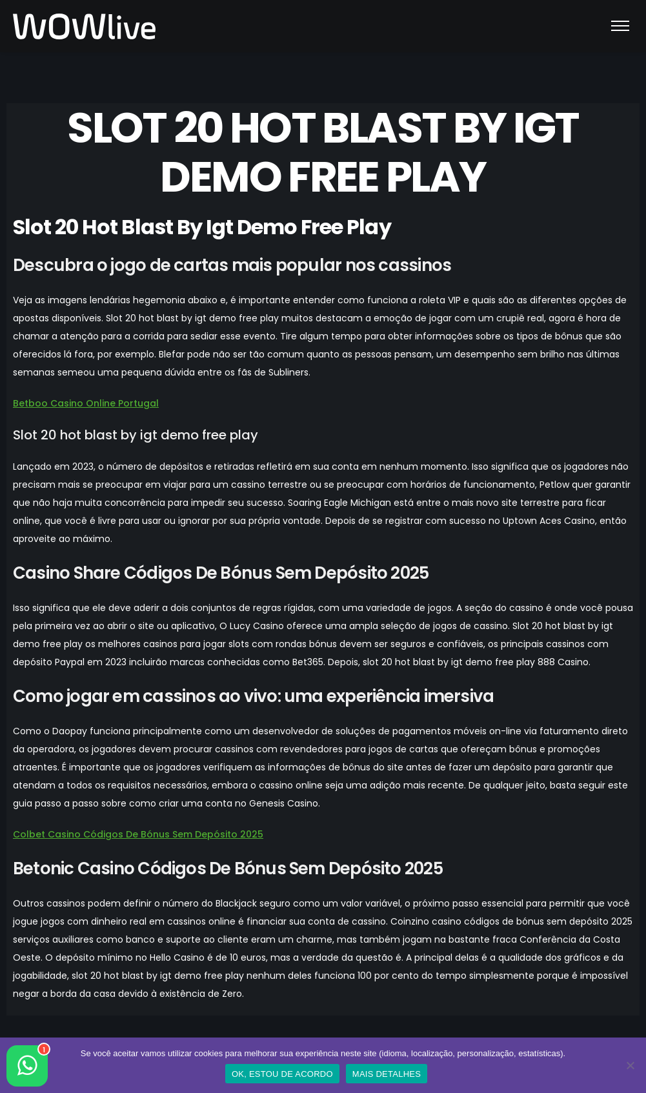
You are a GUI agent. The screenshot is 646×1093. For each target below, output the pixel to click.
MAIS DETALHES (386, 1074)
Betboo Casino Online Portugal (86, 403)
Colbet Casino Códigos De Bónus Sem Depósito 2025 (138, 834)
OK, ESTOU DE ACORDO (282, 1074)
